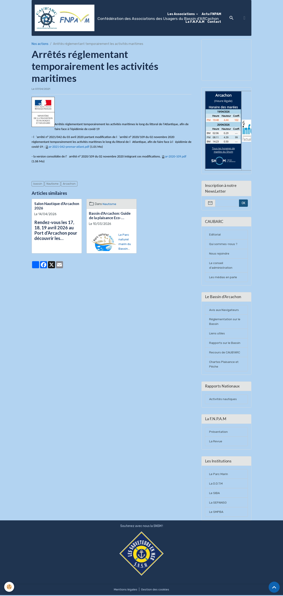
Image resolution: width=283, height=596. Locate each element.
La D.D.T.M (216, 484)
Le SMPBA (216, 513)
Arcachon (69, 183)
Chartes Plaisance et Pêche (224, 364)
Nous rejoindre (219, 254)
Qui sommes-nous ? (223, 244)
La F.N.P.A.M (194, 22)
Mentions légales (125, 590)
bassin (37, 183)
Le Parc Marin (218, 475)
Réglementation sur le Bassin (225, 322)
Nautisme (52, 183)
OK (243, 203)
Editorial (215, 235)
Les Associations (181, 14)
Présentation (218, 433)
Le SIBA (214, 494)
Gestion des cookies (155, 590)
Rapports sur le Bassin (225, 343)
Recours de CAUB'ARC (224, 353)
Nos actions (40, 44)
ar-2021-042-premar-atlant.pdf (69, 147)
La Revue (215, 442)
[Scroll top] (274, 587)
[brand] (98, 18)
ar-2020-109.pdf (175, 156)
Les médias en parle (223, 277)
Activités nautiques (223, 400)
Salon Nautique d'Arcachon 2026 (56, 205)
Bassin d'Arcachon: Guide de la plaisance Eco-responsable (110, 215)
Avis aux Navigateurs (224, 310)
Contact (214, 22)
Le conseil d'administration (221, 265)
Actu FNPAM (211, 14)
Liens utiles (217, 334)
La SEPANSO (218, 503)
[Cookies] (9, 587)
